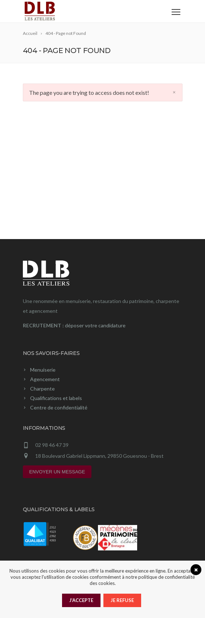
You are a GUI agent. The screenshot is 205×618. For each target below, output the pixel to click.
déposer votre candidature (95, 325)
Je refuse (122, 600)
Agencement (45, 379)
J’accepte (81, 600)
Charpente (42, 388)
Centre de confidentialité (58, 407)
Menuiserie (43, 370)
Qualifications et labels (56, 398)
